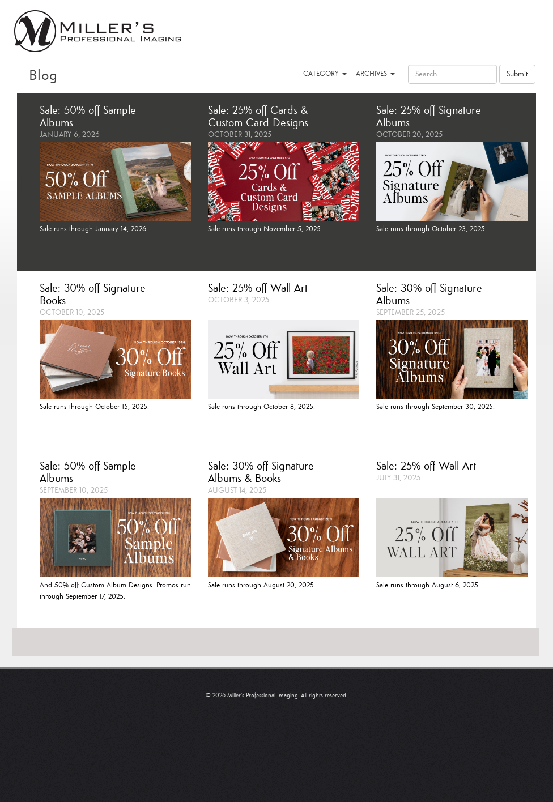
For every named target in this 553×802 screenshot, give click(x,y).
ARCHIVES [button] (375, 74)
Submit (517, 74)
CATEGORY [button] (325, 74)
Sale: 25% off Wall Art (258, 289)
